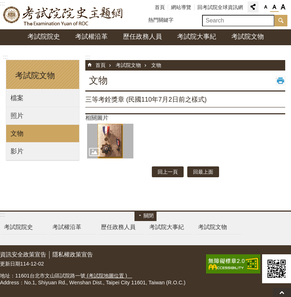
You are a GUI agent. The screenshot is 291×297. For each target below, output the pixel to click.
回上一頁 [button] (168, 172)
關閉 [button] (149, 215)
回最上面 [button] (203, 172)
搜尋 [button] (280, 20)
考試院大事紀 (196, 36)
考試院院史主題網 (63, 14)
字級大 (283, 7)
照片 (16, 115)
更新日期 (10, 264)
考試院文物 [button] (35, 75)
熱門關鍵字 (161, 20)
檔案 (16, 98)
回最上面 (282, 292)
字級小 (265, 7)
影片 (16, 151)
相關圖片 (96, 118)
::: (5, 57)
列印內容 (280, 80)
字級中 (274, 7)
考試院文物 (247, 36)
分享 (253, 6)
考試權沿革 (91, 36)
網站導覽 (181, 7)
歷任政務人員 (142, 36)
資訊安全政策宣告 (23, 254)
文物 (16, 133)
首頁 (160, 7)
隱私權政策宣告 (72, 254)
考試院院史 (43, 36)
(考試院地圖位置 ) (108, 276)
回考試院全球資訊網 (220, 7)
